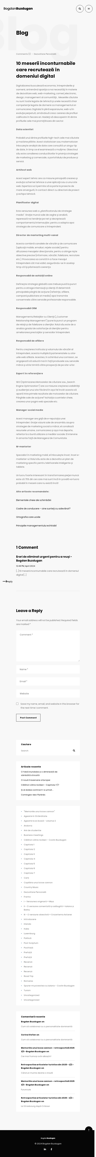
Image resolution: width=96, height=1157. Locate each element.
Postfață (28, 947)
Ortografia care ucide (28, 517)
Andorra (28, 825)
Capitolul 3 (29, 854)
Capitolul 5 (29, 863)
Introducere (30, 919)
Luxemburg (29, 933)
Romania (28, 981)
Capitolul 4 (29, 858)
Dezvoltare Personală (35, 892)
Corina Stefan (28, 1035)
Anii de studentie (32, 830)
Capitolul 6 (29, 868)
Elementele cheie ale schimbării (33, 500)
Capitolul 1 (29, 844)
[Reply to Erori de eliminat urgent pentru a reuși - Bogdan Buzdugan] (8, 581)
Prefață (28, 952)
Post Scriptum (31, 943)
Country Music (31, 887)
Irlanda (27, 924)
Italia (26, 928)
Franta (27, 896)
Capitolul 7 (29, 873)
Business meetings (33, 835)
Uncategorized (31, 995)
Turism (27, 990)
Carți (26, 878)
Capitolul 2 (29, 849)
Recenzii (28, 962)
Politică (27, 938)
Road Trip (28, 976)
